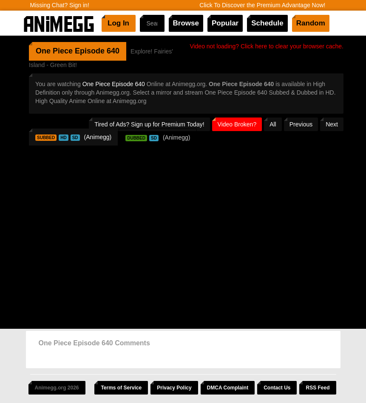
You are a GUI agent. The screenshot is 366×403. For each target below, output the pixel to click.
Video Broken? (237, 124)
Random (310, 23)
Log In (118, 23)
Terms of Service (121, 388)
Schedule (267, 23)
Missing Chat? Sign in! (59, 5)
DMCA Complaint (228, 388)
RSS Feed (317, 388)
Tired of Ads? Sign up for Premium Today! (149, 124)
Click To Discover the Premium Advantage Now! (262, 5)
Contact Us (277, 388)
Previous (300, 124)
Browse (186, 23)
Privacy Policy (174, 388)
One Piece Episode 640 (113, 84)
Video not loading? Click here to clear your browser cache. (266, 46)
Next (332, 124)
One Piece (54, 51)
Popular (225, 23)
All (273, 124)
